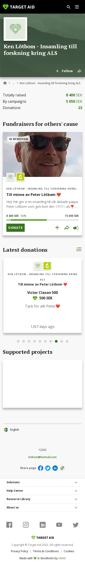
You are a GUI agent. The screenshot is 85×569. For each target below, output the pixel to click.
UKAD (62, 558)
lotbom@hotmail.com (42, 457)
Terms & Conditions (46, 551)
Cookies (69, 551)
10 (67, 341)
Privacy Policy (19, 551)
